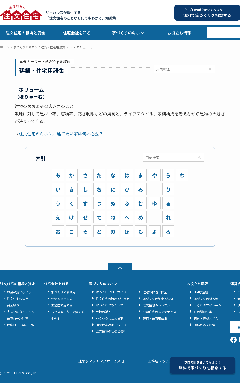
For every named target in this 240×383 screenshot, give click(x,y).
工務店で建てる (61, 305)
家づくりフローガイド (111, 292)
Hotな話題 (201, 292)
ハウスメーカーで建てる (67, 312)
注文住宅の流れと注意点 (112, 298)
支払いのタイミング (20, 312)
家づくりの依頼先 (63, 292)
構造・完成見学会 (206, 318)
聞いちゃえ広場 (204, 325)
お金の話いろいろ (19, 292)
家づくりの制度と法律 (158, 298)
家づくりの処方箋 (206, 298)
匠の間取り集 (203, 312)
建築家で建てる (61, 298)
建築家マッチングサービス (99, 360)
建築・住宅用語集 (155, 318)
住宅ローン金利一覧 (20, 325)
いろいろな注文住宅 (109, 318)
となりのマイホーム (207, 305)
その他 (55, 318)
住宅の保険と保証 (155, 292)
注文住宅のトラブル (156, 305)
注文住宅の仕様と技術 (111, 331)
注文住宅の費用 (17, 298)
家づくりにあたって (109, 305)
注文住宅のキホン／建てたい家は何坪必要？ (61, 133)
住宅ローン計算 (17, 318)
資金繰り (13, 305)
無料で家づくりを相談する (202, 365)
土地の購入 (103, 312)
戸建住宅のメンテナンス (159, 312)
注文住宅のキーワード (111, 325)
